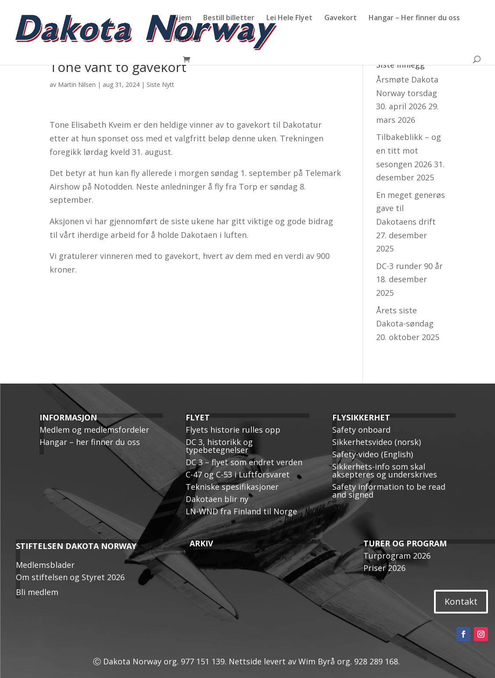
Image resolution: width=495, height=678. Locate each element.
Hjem (182, 18)
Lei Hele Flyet (289, 18)
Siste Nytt (160, 84)
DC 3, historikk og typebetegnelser (219, 446)
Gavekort (340, 18)
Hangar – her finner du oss (89, 442)
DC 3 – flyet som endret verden (244, 462)
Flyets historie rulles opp (233, 429)
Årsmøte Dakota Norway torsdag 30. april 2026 (407, 92)
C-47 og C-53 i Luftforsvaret (238, 474)
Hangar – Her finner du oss (414, 18)
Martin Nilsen (77, 84)
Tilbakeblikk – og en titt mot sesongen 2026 (408, 150)
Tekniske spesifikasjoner (232, 486)
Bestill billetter (229, 18)
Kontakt (187, 39)
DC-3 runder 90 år (409, 266)
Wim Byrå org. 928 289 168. (350, 661)
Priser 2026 (384, 568)
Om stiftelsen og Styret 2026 (70, 577)
